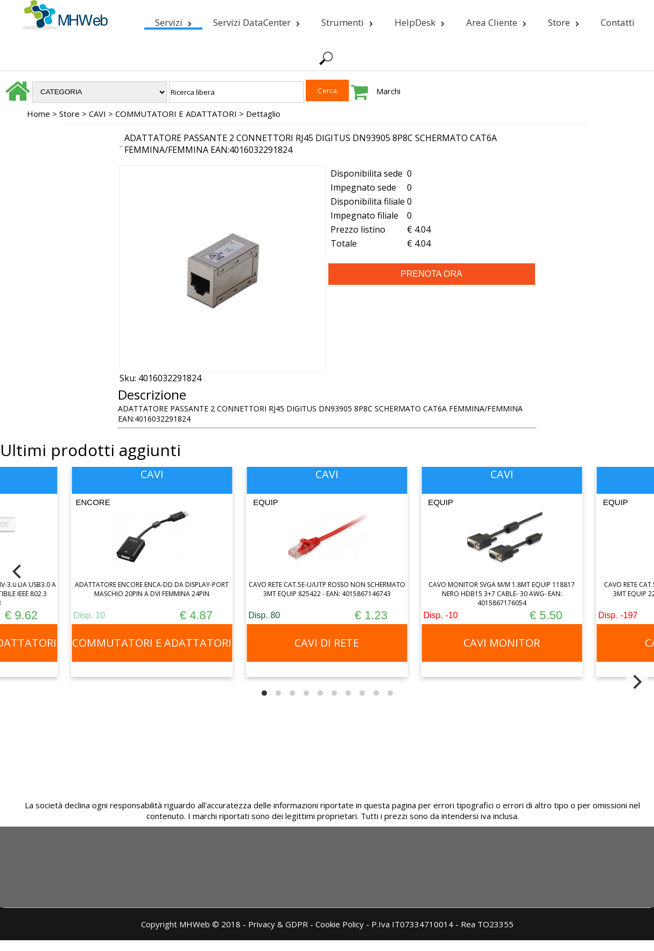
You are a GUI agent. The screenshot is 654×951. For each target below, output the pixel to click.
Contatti (618, 22)
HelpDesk (420, 20)
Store (563, 20)
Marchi (388, 91)
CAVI (97, 113)
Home (38, 113)
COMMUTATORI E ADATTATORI (176, 113)
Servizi (173, 20)
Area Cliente (496, 20)
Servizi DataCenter (256, 20)
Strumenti (347, 20)
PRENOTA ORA (431, 273)
